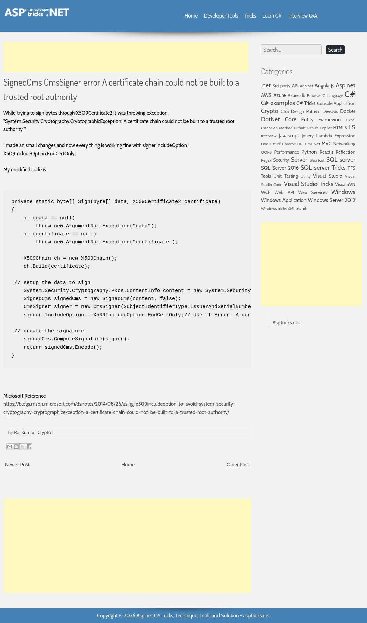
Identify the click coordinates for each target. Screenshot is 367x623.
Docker (347, 111)
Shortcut (317, 160)
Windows (343, 192)
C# (349, 94)
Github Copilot (319, 127)
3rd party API (285, 85)
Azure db (296, 95)
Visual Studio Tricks (308, 184)
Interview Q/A (303, 16)
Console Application (336, 103)
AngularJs (324, 86)
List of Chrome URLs (288, 143)
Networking (344, 143)
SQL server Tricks (323, 167)
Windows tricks (274, 208)
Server (299, 159)
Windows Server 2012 (331, 200)
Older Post (238, 465)
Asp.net (345, 85)
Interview (269, 135)
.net (266, 85)
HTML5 (340, 127)
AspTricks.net (286, 323)
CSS (285, 111)
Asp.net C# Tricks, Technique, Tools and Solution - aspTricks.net (203, 616)
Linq (264, 143)
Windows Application (283, 200)
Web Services (312, 192)
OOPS (266, 152)
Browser (314, 95)
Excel (350, 119)
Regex (266, 160)
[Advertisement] (125, 57)
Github (299, 127)
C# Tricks (306, 103)
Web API (284, 192)
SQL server (340, 159)
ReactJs (326, 152)
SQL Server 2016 (280, 168)
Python (309, 152)
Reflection (345, 152)
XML (291, 208)
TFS (351, 168)
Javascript (289, 136)
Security (281, 160)
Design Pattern (305, 111)
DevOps (330, 111)
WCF (265, 192)
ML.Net (314, 143)
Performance (286, 152)
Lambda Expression (335, 135)
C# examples (278, 103)
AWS (266, 95)
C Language (333, 95)
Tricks (250, 16)
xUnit (301, 208)
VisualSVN (345, 184)
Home (191, 16)
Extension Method (277, 127)
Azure (279, 95)
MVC (327, 144)
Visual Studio (327, 176)
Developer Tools (221, 16)
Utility (305, 176)
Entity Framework (321, 120)
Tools (266, 176)
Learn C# (272, 16)
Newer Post (17, 465)
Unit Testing (285, 176)
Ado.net (306, 85)
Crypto (44, 432)
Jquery (308, 135)
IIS (351, 127)
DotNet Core (279, 119)
